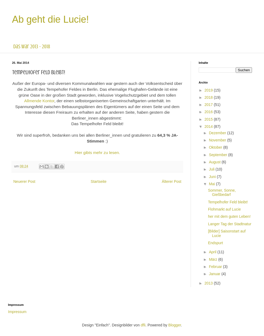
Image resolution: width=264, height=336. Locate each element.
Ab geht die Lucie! (50, 19)
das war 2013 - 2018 (31, 47)
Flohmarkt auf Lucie (224, 209)
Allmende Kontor (39, 100)
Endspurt (215, 243)
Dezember (218, 133)
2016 (209, 112)
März (213, 259)
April (213, 252)
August (215, 162)
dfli (143, 325)
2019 (209, 90)
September (218, 155)
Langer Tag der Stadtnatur (229, 224)
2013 (209, 283)
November (218, 140)
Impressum (17, 312)
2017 (209, 104)
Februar (216, 266)
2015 (209, 119)
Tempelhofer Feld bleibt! (228, 202)
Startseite (98, 181)
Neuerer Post (24, 181)
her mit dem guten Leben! (229, 216)
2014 (209, 126)
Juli (212, 169)
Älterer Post (171, 181)
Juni (213, 177)
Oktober (216, 147)
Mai (212, 184)
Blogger (174, 325)
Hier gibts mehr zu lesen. (97, 152)
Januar (215, 274)
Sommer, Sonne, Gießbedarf (222, 192)
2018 (209, 97)
